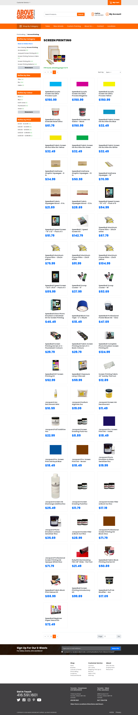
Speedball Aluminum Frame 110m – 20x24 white (108, 229)
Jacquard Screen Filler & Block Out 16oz (81, 533)
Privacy (118, 712)
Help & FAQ (92, 673)
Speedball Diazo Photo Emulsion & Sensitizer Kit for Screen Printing (55, 315)
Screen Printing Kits (24, 61)
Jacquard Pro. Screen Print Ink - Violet (108, 430)
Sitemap (91, 675)
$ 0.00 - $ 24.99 (23, 124)
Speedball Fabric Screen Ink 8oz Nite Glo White (109, 146)
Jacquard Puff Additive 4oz (55, 430)
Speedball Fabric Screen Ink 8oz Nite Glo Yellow (55, 146)
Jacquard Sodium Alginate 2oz (80, 403)
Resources (109, 669)
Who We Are (110, 665)
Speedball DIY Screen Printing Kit (54, 375)
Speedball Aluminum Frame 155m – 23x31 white (81, 257)
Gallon (20, 85)
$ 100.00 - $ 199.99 (24, 133)
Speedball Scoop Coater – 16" (106, 286)
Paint (72, 665)
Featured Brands (75, 675)
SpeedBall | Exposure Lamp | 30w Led (81, 375)
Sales (47, 26)
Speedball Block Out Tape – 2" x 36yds (80, 317)
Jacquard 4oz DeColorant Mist (52, 403)
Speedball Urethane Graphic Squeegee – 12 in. (82, 173)
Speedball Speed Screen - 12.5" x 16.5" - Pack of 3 (55, 286)
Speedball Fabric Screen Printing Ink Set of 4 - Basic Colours (82, 346)
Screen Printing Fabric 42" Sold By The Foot (108, 375)
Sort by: (101, 72)
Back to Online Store (25, 44)
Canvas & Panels (75, 669)
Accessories (22, 50)
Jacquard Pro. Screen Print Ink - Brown (81, 460)
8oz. (19, 82)
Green (20, 109)
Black (19, 97)
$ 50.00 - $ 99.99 (23, 130)
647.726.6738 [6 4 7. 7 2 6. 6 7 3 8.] (102, 700)
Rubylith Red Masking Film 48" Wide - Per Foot (82, 561)
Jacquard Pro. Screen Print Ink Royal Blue (54, 460)
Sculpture (73, 673)
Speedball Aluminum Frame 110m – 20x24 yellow (54, 257)
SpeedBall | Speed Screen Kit (80, 230)
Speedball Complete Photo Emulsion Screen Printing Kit (109, 346)
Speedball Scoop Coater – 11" (79, 286)
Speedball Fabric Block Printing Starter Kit (108, 561)
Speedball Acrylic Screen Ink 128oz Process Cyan (52, 93)
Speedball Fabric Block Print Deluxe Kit (55, 591)
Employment (110, 667)
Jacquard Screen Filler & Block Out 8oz (108, 503)
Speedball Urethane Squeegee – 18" (107, 174)
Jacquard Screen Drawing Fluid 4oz (79, 430)
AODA (111, 712)
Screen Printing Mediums (26, 64)
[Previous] (45, 72)
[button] (23, 3)
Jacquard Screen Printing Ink (27, 53)
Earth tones (21, 103)
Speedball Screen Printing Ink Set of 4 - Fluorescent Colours (54, 346)
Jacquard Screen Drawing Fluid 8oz (79, 503)
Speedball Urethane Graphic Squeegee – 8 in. (54, 173)
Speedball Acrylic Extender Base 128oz (54, 120)
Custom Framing (74, 26)
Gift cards (91, 667)
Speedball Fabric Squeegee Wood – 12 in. (82, 202)
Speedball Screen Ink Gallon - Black (81, 120)
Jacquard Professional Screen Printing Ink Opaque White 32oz (55, 560)
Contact (100, 26)
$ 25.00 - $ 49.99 (23, 127)
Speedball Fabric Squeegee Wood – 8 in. (55, 202)
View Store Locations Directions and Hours (86, 704)
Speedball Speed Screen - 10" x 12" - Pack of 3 (55, 230)
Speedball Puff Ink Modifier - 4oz (106, 591)
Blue (19, 100)
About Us (89, 26)
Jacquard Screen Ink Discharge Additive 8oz (55, 503)
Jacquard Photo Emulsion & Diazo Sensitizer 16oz (52, 532)
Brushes (72, 667)
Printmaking (21, 34)
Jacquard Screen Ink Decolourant (108, 403)
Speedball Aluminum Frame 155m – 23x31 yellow (108, 257)
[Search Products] (64, 14)
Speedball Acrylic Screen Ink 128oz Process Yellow (106, 93)
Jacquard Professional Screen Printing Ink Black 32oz (109, 532)
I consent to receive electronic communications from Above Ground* (88, 652)
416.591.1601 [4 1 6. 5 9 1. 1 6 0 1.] (27, 695)
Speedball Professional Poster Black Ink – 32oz (109, 317)
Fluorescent (22, 106)
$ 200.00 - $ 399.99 (24, 136)
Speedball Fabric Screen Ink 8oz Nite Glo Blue (109, 120)
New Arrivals (58, 26)
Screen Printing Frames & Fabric (28, 56)
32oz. (19, 79)
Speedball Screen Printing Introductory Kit (81, 590)
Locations (111, 26)
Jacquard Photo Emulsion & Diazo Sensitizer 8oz (106, 459)
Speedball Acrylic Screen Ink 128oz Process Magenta (79, 93)
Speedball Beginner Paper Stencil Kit (53, 619)
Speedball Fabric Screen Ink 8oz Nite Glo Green (82, 146)
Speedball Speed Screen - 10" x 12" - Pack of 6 (109, 202)
